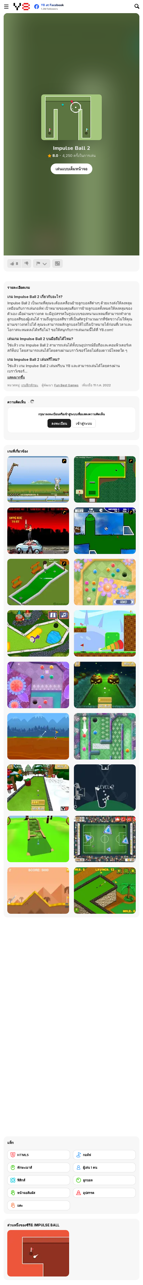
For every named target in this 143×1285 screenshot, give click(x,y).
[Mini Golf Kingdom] (38, 633)
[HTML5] (38, 1155)
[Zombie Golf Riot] (38, 530)
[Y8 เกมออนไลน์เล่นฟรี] (22, 6)
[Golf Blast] (105, 633)
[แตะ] (38, 1205)
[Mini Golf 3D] (38, 839)
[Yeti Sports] (38, 479)
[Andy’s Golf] (38, 736)
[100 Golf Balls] (105, 787)
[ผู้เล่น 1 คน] (104, 1167)
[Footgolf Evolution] (105, 839)
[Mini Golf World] (105, 890)
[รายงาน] (41, 263)
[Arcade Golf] (38, 890)
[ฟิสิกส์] (38, 1180)
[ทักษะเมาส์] (38, 1167)
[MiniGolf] (38, 582)
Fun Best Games (66, 385)
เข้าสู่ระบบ (84, 423)
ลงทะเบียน (59, 423)
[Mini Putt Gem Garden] (105, 582)
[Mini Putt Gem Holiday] (105, 736)
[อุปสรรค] (104, 1193)
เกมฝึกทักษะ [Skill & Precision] (29, 385)
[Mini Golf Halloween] (105, 685)
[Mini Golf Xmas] (38, 787)
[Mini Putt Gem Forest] (38, 685)
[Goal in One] (105, 530)
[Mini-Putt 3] (105, 479)
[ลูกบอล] (104, 1180)
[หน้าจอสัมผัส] (38, 1193)
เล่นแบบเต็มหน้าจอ (71, 168)
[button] (16, 377)
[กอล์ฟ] (104, 1155)
